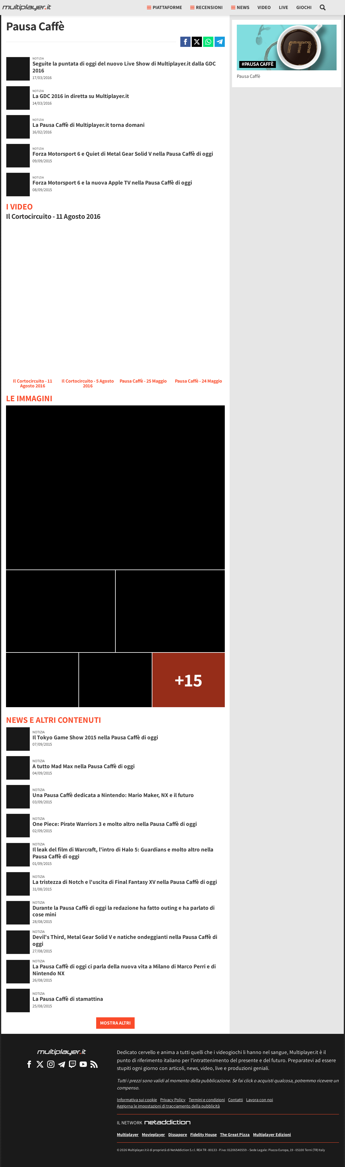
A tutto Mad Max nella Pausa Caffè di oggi (83, 766)
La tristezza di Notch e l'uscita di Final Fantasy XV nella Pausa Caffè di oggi (124, 881)
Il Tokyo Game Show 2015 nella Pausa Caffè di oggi (95, 737)
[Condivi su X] (197, 42)
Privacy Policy (172, 1099)
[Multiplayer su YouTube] (83, 1064)
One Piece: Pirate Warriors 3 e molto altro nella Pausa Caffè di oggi (114, 823)
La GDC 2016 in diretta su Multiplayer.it (80, 95)
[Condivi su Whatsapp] (208, 42)
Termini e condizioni (207, 1099)
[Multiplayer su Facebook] (29, 1064)
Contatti (235, 1099)
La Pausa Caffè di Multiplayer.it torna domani (88, 124)
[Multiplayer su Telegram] (61, 1064)
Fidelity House (203, 1134)
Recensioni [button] (206, 7)
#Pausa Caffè (257, 64)
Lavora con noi (259, 1099)
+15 (189, 680)
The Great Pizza (235, 1134)
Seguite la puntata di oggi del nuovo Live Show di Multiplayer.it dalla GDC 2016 (124, 67)
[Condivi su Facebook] (185, 42)
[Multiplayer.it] (26, 8)
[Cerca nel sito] (323, 7)
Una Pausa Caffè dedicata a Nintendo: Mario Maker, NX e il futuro (113, 795)
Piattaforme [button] (164, 7)
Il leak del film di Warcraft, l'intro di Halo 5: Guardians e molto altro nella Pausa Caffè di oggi (122, 853)
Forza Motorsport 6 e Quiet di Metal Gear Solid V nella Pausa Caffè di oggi (122, 153)
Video (264, 7)
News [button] (240, 7)
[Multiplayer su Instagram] (50, 1064)
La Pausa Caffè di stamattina (67, 998)
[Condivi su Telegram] (220, 42)
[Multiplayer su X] (40, 1064)
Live (283, 7)
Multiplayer (128, 1134)
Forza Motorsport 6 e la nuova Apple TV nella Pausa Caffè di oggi (112, 182)
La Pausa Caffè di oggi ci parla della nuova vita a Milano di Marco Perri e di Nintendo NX (124, 970)
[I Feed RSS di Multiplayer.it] (94, 1064)
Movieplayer (153, 1134)
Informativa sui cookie (137, 1099)
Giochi (304, 7)
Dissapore (177, 1134)
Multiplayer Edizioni (272, 1134)
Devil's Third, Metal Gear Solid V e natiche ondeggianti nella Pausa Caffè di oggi (124, 940)
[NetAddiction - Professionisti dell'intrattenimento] (167, 1122)
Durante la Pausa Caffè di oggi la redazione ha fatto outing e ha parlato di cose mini (123, 911)
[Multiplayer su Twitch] (72, 1064)
